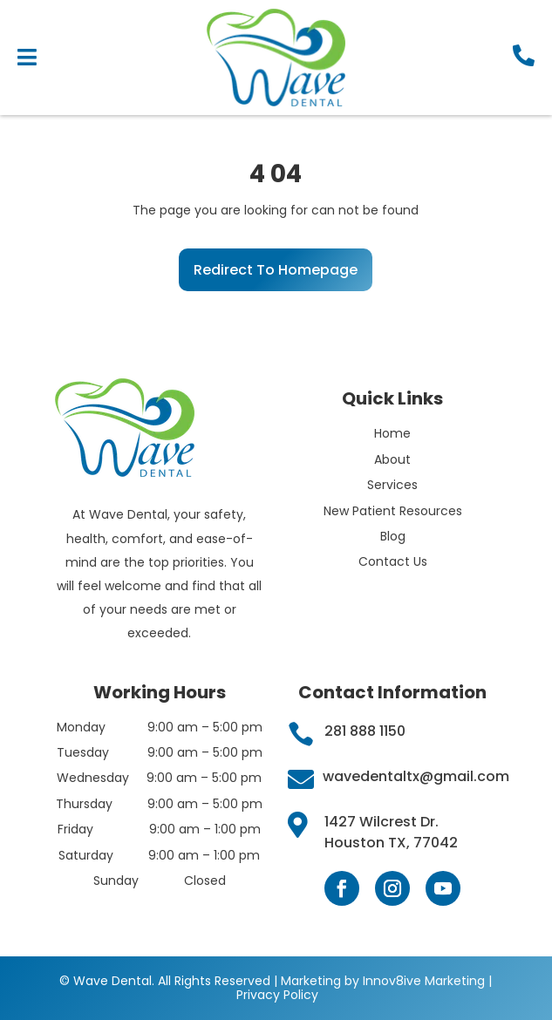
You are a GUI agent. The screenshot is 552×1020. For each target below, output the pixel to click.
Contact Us (392, 561)
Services (392, 484)
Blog (392, 536)
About (392, 459)
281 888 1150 (364, 731)
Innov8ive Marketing (425, 980)
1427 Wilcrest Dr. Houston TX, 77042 (391, 832)
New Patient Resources (393, 511)
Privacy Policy (277, 994)
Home (392, 433)
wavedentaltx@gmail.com (416, 776)
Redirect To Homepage (276, 270)
